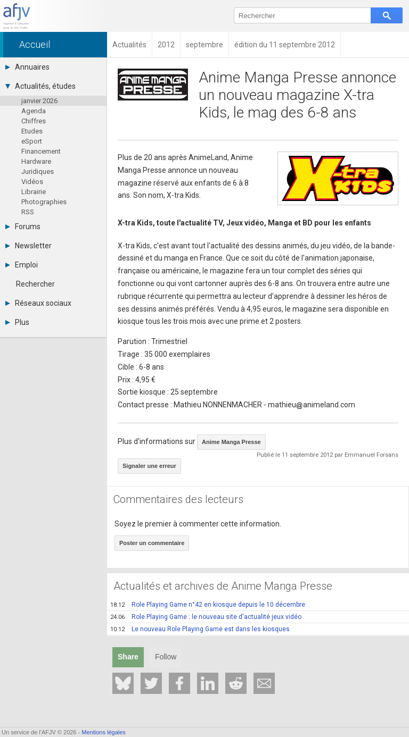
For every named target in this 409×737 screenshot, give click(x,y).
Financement (41, 151)
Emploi (21, 265)
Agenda (33, 111)
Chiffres (33, 121)
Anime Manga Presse (231, 442)
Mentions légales (103, 732)
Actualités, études (40, 86)
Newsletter (28, 245)
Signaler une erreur (149, 466)
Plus (17, 322)
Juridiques (37, 171)
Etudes (32, 131)
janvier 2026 (39, 101)
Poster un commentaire (151, 543)
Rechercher (35, 284)
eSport (31, 141)
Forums (22, 226)
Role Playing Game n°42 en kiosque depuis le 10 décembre (207, 604)
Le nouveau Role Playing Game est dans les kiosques (200, 629)
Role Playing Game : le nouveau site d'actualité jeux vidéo (205, 617)
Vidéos (32, 182)
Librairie (33, 192)
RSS (27, 212)
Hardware (36, 161)
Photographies (44, 202)
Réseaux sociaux (38, 303)
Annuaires (27, 67)
